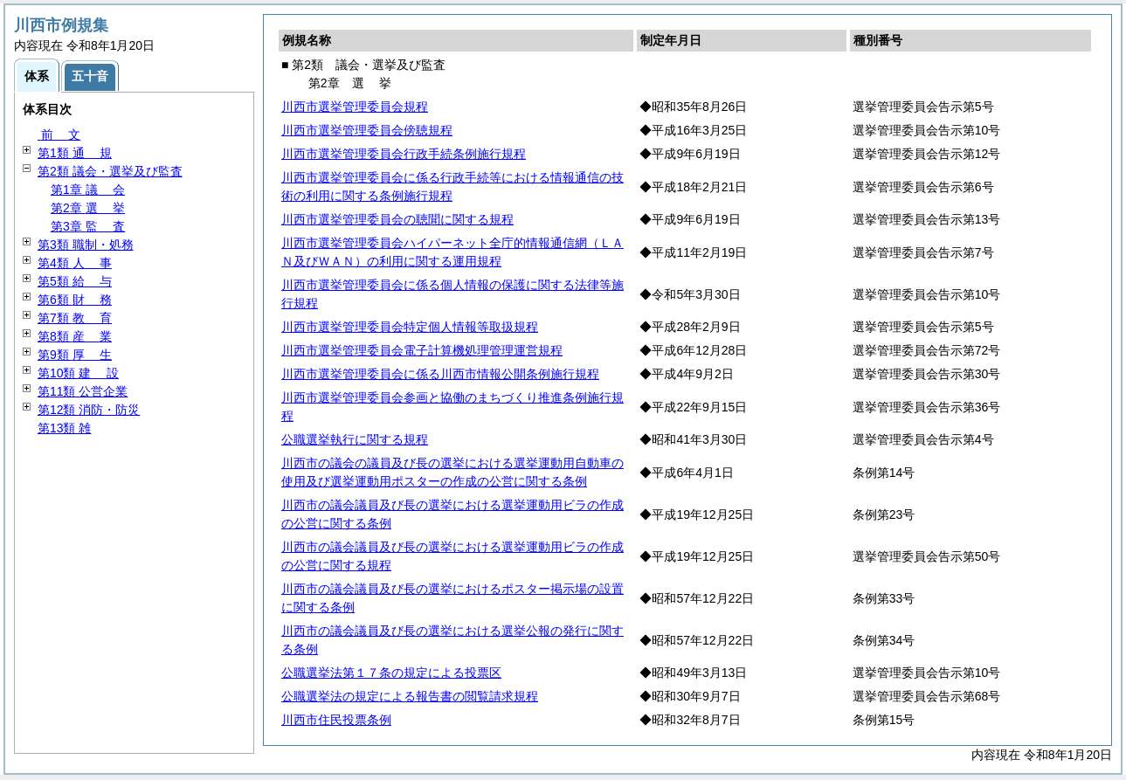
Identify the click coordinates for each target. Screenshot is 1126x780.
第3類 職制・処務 (86, 245)
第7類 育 (75, 318)
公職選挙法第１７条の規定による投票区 (391, 673)
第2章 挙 (88, 208)
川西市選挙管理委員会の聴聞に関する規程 (397, 219)
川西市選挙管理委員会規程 (354, 107)
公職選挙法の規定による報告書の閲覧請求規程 (409, 696)
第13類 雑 (64, 428)
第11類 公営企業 (83, 391)
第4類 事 (75, 263)
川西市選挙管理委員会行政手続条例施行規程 (403, 154)
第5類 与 (75, 281)
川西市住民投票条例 (336, 720)
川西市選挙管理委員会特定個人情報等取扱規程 (409, 327)
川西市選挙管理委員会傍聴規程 (366, 130)
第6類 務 (75, 300)
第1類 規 (75, 153)
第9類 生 (75, 355)
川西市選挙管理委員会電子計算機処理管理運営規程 (422, 350)
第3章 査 (88, 226)
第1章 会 (88, 190)
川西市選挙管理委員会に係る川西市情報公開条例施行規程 (440, 374)
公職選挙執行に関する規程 (354, 439)
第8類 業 (75, 336)
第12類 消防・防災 (89, 410)
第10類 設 (78, 373)
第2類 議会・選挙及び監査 (110, 171)
